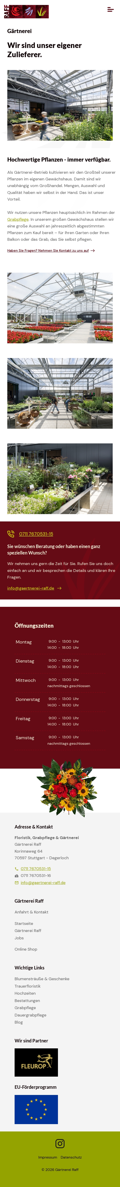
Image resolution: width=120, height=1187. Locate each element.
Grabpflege (18, 219)
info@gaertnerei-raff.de (40, 882)
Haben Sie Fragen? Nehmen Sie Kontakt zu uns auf (48, 250)
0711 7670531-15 (33, 868)
